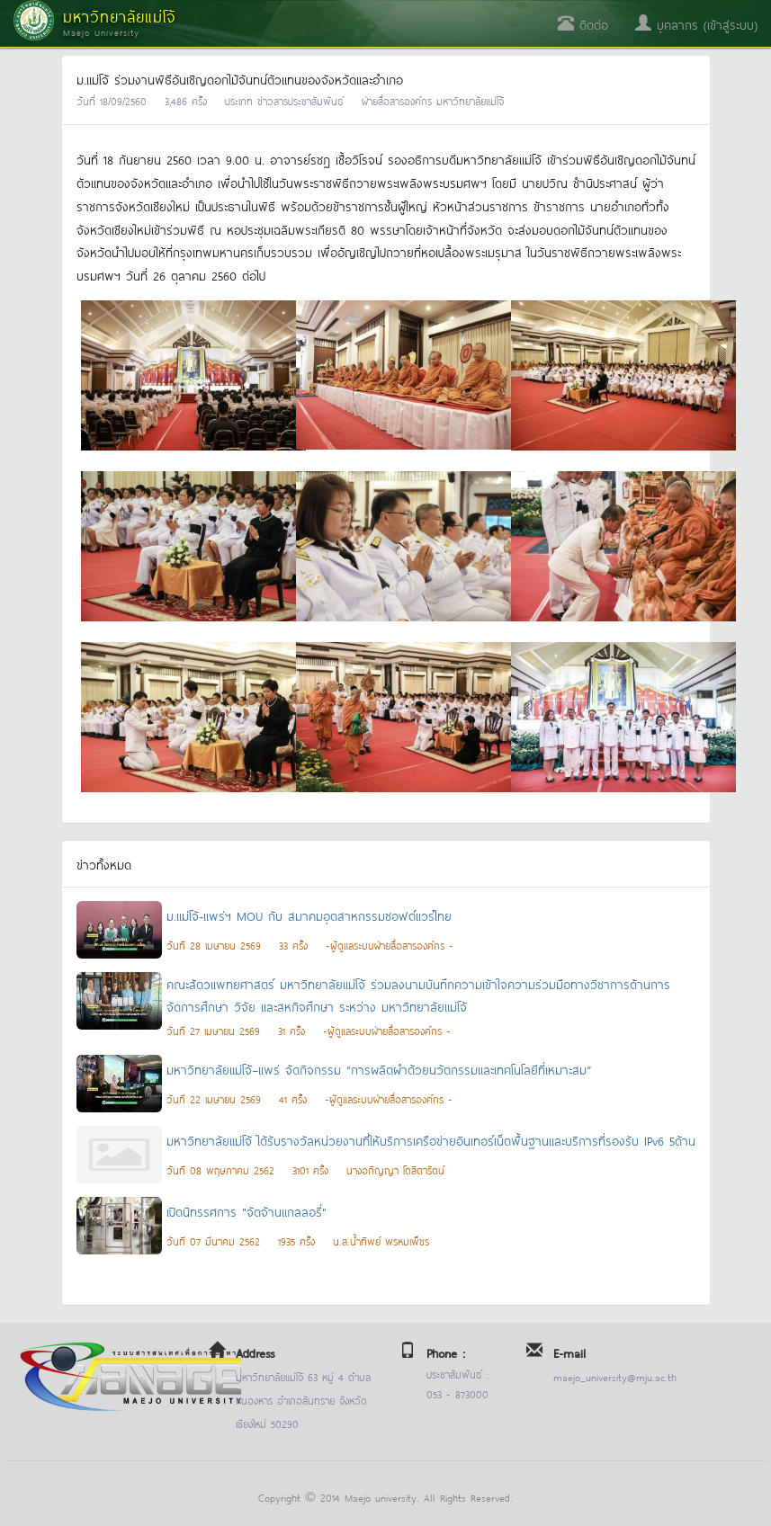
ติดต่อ (583, 23)
